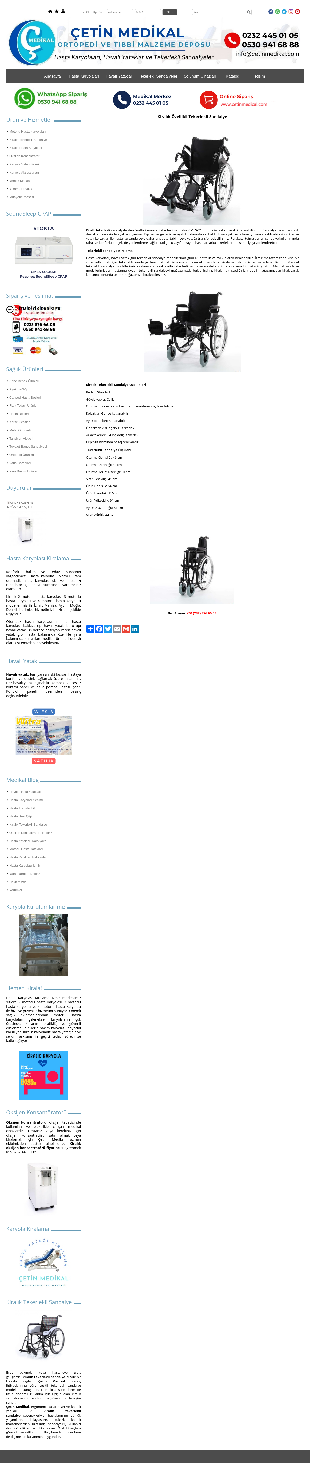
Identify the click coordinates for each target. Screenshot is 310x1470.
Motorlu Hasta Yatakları (26, 849)
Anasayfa (52, 76)
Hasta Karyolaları (84, 76)
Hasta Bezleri (19, 414)
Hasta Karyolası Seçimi (26, 800)
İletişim (259, 76)
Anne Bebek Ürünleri (24, 381)
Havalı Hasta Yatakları (25, 792)
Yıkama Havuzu (20, 189)
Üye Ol (84, 12)
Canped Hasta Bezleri (25, 397)
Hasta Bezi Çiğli (20, 816)
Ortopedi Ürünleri (21, 455)
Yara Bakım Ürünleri (23, 471)
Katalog (232, 76)
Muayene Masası (21, 197)
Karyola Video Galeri (24, 164)
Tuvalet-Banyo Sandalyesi (28, 446)
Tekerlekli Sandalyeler (158, 76)
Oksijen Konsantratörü (25, 156)
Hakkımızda (18, 882)
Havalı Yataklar (119, 76)
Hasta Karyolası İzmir (24, 865)
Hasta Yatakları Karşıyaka (27, 841)
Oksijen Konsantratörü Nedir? (30, 833)
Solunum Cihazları (200, 76)
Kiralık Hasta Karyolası (25, 148)
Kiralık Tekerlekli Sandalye (28, 140)
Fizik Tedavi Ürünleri (23, 405)
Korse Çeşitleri (20, 422)
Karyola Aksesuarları (24, 172)
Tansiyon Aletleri (21, 438)
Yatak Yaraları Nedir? (24, 874)
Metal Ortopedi (20, 430)
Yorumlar (15, 890)
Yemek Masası (20, 181)
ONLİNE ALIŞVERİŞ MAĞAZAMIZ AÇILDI (20, 505)
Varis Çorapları (20, 463)
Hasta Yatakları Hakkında (27, 857)
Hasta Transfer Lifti (22, 808)
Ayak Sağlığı (18, 389)
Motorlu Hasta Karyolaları (27, 131)
